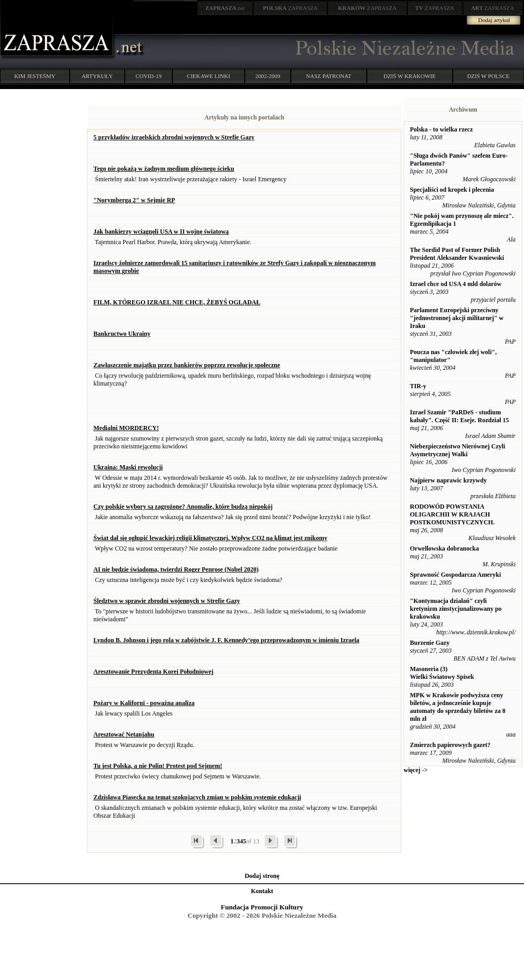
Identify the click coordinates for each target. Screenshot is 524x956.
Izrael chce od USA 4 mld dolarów (455, 284)
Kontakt (262, 891)
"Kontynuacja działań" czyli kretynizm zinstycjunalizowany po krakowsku (455, 608)
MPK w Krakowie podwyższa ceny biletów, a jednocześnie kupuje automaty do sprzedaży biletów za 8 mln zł (457, 706)
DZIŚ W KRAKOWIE (410, 76)
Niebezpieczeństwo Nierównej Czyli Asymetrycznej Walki (457, 450)
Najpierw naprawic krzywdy (448, 480)
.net (225, 8)
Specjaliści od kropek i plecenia (452, 189)
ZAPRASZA (290, 8)
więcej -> (415, 770)
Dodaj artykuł (494, 20)
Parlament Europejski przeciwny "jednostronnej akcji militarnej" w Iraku (457, 317)
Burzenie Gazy (430, 642)
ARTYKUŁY (97, 76)
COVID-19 (149, 76)
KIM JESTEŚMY (35, 76)
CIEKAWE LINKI (209, 76)
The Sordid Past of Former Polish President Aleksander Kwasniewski (457, 253)
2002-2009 (267, 76)
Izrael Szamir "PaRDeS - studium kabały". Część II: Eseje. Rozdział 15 (459, 416)
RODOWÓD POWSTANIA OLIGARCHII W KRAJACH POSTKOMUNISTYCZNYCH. (452, 514)
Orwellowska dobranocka (444, 548)
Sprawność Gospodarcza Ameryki (455, 574)
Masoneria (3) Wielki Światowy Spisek (442, 672)
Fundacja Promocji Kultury (262, 907)
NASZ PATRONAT (329, 76)
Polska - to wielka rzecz (441, 129)
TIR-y (418, 386)
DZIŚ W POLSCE (488, 76)
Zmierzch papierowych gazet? (450, 745)
